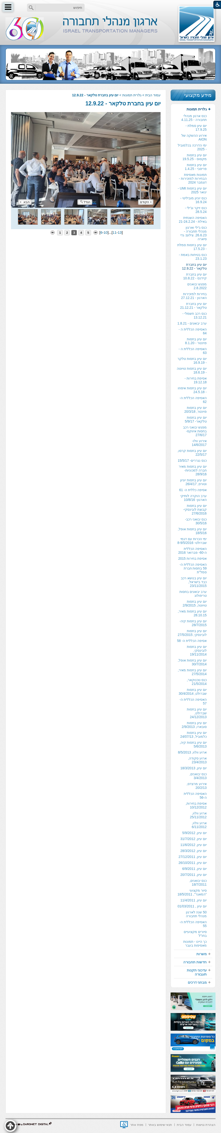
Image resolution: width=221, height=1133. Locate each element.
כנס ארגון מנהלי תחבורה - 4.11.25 (194, 118)
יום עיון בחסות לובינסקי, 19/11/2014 (197, 650)
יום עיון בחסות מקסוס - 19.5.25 (195, 157)
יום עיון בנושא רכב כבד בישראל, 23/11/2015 (194, 582)
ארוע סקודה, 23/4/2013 (197, 760)
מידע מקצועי (197, 95)
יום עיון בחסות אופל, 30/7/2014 (192, 662)
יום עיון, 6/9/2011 (194, 869)
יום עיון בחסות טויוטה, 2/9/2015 (195, 603)
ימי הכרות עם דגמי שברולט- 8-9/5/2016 (192, 541)
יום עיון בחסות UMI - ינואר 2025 (192, 190)
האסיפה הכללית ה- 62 (192, 400)
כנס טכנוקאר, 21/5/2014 (197, 682)
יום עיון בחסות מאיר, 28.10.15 (192, 613)
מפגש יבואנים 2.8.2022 (197, 286)
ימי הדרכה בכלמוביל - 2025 (192, 147)
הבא (25, 202)
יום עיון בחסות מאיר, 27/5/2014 (192, 672)
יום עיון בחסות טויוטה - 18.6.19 (192, 370)
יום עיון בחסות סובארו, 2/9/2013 (194, 725)
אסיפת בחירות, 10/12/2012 (196, 805)
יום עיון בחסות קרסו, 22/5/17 (192, 452)
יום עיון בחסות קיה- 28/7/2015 (193, 623)
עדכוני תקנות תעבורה (197, 972)
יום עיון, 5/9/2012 (194, 833)
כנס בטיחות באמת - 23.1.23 (193, 256)
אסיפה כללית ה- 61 (193, 490)
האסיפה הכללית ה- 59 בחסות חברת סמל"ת (192, 568)
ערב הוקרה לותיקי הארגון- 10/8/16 (193, 498)
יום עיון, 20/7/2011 (193, 875)
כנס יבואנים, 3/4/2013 (198, 776)
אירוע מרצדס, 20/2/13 (197, 786)
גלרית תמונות (131, 95)
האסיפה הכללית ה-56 (195, 795)
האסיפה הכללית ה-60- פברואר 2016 (192, 550)
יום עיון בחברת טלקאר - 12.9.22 (123, 103)
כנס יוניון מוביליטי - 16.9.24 (193, 200)
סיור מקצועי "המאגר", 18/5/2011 (192, 892)
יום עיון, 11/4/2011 (193, 900)
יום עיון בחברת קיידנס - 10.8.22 (195, 276)
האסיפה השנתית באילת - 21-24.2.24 (192, 219)
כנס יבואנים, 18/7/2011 (198, 882)
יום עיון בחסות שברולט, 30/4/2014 (193, 691)
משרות (201, 954)
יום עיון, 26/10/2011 (192, 863)
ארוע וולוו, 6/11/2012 (199, 825)
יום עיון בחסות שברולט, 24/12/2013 (197, 713)
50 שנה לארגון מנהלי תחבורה (196, 914)
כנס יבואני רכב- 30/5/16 (195, 521)
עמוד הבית (153, 95)
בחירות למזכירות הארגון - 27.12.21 (194, 296)
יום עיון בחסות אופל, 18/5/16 (192, 531)
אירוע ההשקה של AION (194, 137)
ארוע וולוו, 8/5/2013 (192, 752)
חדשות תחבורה (195, 962)
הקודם (145, 202)
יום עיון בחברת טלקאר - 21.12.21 (193, 305)
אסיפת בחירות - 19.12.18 (195, 380)
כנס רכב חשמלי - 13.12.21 (195, 315)
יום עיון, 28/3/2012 (193, 851)
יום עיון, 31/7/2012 (193, 839)
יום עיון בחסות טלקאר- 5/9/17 (196, 419)
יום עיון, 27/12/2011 (192, 857)
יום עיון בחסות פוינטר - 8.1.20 (196, 341)
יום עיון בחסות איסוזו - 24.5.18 (192, 390)
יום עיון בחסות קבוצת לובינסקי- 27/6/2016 (195, 509)
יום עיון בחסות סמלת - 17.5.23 (192, 247)
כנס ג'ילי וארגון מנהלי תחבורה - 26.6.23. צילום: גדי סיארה (193, 233)
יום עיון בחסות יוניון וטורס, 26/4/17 (193, 482)
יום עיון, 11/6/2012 (193, 845)
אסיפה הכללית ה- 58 (192, 641)
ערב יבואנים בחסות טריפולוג (193, 593)
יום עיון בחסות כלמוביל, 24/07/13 (193, 734)
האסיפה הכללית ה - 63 (193, 351)
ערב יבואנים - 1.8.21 (192, 323)
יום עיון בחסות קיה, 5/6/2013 (193, 744)
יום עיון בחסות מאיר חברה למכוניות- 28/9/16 (193, 470)
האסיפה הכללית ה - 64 (193, 331)
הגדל (85, 202)
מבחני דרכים (197, 982)
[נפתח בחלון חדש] (124, 1124)
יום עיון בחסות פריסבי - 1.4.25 (196, 167)
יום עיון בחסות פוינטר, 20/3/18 (195, 409)
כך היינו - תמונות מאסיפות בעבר (195, 943)
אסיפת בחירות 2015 (192, 558)
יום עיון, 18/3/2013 (193, 768)
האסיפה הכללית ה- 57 (192, 701)
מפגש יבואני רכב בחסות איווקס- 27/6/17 (195, 431)
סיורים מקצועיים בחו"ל (195, 934)
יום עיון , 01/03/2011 (192, 906)
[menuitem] (193, 527)
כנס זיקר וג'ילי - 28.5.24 (196, 210)
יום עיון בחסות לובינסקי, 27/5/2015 (192, 633)
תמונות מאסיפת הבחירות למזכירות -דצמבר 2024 (192, 178)
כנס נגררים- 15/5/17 (192, 460)
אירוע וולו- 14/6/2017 (199, 443)
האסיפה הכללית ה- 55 (192, 924)
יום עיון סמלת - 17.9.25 (196, 127)
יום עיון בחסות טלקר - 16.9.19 (192, 360)
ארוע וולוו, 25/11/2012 (198, 815)
